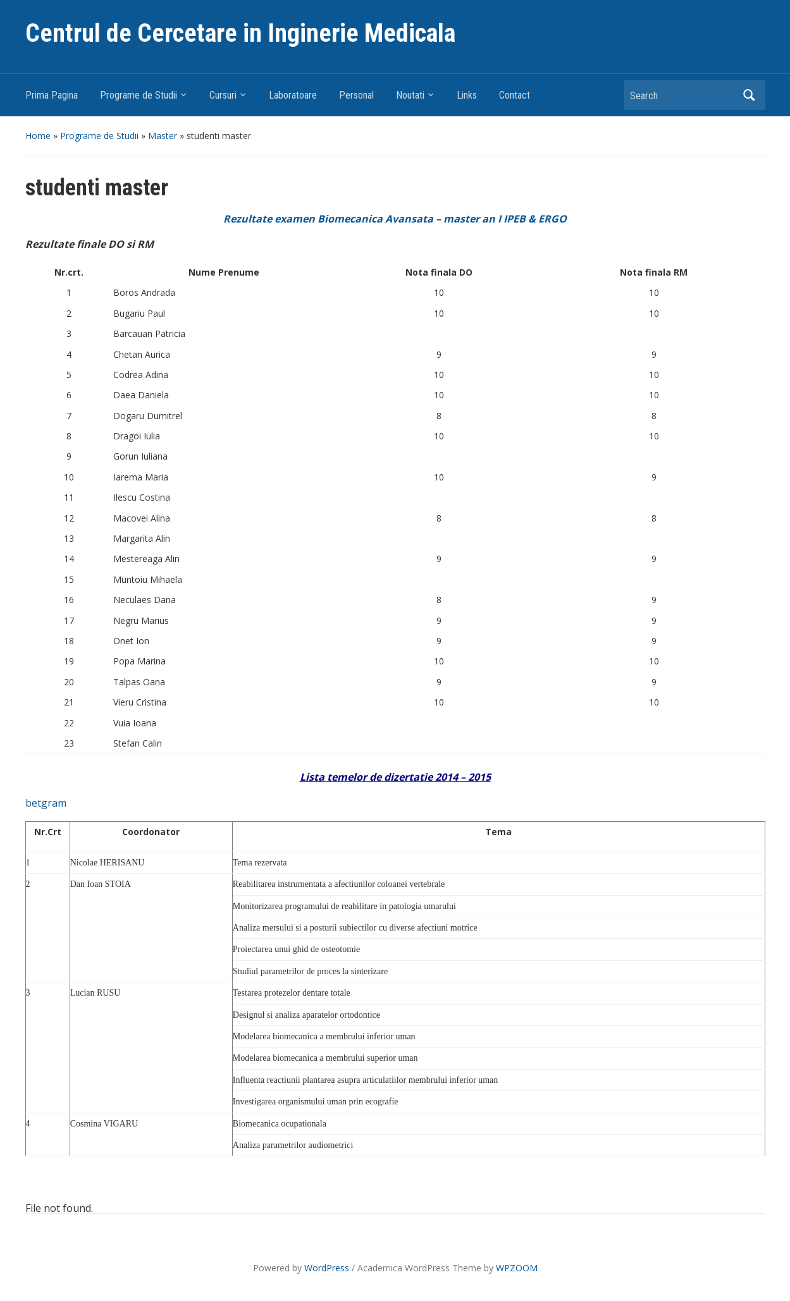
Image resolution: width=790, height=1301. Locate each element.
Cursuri (223, 95)
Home (38, 136)
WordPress (326, 1268)
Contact (514, 95)
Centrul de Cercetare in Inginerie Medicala (240, 33)
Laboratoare (293, 95)
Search (749, 95)
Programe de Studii (138, 95)
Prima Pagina (51, 95)
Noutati (410, 95)
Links (467, 95)
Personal (356, 95)
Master (162, 136)
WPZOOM (517, 1268)
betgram (45, 803)
